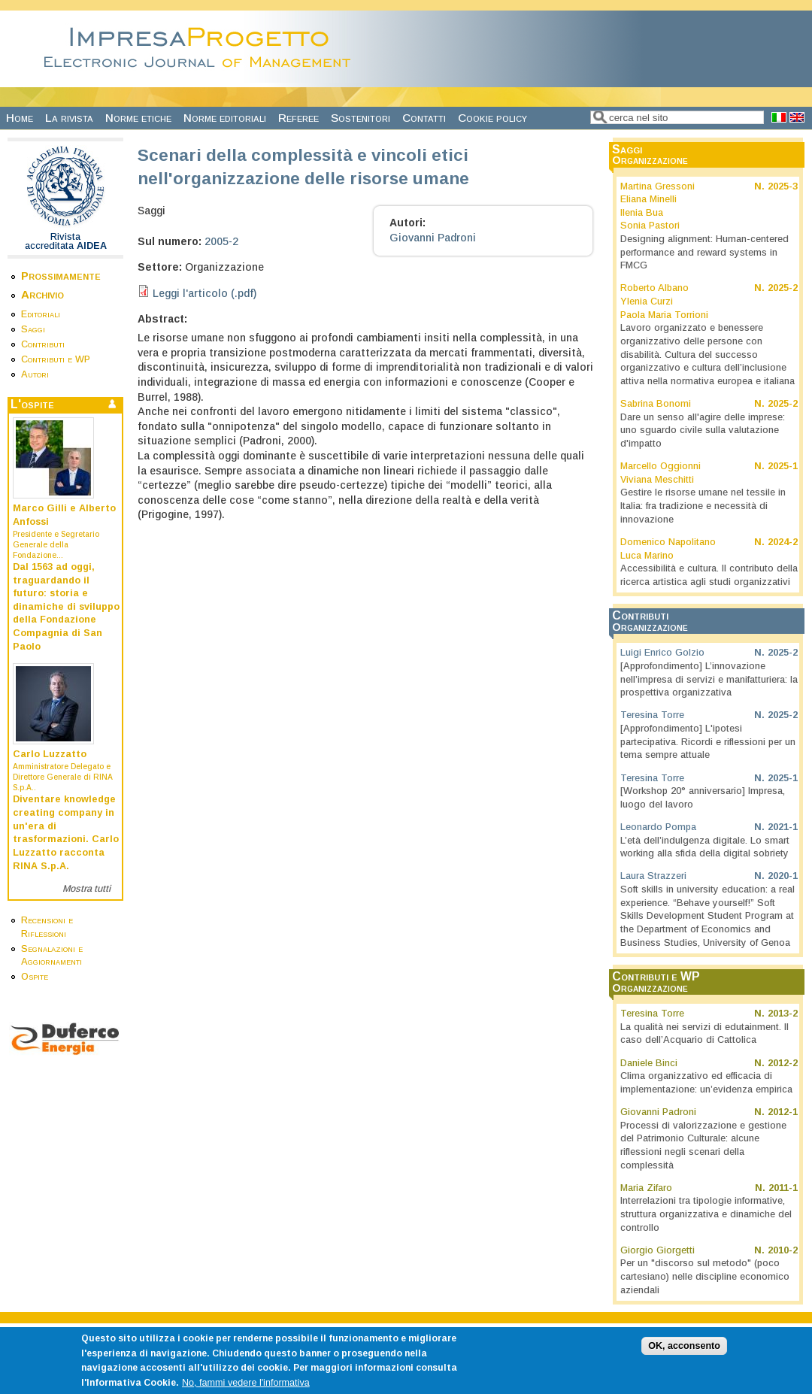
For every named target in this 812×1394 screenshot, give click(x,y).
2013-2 (783, 1013)
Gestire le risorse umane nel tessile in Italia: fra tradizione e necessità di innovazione (703, 505)
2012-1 (783, 1112)
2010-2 (783, 1250)
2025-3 (783, 186)
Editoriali (40, 314)
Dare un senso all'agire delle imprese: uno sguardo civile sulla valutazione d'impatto (702, 430)
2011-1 (783, 1188)
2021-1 (783, 827)
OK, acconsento (684, 1354)
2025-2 (783, 288)
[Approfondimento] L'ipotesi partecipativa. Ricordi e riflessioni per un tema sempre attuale (707, 741)
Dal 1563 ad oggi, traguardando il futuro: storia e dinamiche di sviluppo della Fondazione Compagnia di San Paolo (66, 607)
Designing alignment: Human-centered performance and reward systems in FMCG (704, 252)
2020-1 (783, 876)
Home (19, 117)
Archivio (42, 294)
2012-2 (783, 1063)
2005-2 (221, 241)
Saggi (33, 329)
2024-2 (783, 542)
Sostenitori (360, 117)
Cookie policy (492, 117)
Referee (298, 117)
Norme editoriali (224, 117)
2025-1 (783, 466)
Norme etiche (138, 117)
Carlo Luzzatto (49, 754)
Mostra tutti (86, 888)
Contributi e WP (55, 359)
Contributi (43, 344)
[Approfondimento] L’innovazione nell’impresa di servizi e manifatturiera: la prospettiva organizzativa (709, 679)
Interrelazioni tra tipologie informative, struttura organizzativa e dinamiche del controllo (706, 1214)
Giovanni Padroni (432, 238)
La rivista (69, 117)
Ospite (34, 976)
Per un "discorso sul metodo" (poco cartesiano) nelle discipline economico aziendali (704, 1276)
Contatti (424, 117)
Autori (35, 374)
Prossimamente (61, 275)
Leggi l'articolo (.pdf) (204, 293)
